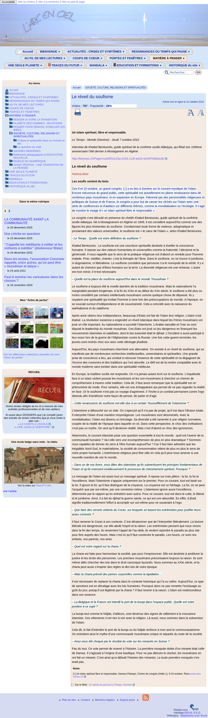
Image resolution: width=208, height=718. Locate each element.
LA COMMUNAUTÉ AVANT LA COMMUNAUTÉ (26, 221)
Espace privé (126, 700)
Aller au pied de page (73, 1)
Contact (84, 700)
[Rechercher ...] (179, 72)
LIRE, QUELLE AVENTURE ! (34, 427)
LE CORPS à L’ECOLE (34, 424)
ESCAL (188, 712)
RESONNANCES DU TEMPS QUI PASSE (160, 52)
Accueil (25, 52)
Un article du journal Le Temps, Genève (110, 684)
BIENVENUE (49, 52)
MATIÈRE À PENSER (168, 58)
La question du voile (29, 146)
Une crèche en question (22, 233)
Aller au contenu (26, 1)
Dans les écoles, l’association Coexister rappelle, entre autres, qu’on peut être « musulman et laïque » (34, 262)
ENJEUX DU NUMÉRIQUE (29, 161)
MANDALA (97, 65)
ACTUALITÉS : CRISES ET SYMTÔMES (95, 52)
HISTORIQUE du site (184, 65)
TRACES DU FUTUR (65, 65)
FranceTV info (43, 485)
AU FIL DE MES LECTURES (44, 58)
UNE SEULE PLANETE (24, 65)
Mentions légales (103, 700)
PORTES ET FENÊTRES (127, 58)
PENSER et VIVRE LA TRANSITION (35, 119)
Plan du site (67, 700)
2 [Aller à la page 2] (9, 211)
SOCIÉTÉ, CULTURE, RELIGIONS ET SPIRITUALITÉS (115, 87)
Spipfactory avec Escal (193, 715)
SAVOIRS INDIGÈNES (27, 151)
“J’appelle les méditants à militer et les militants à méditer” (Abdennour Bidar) (33, 246)
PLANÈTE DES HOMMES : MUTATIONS (37, 123)
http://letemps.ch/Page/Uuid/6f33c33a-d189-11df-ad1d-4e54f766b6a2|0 (118, 158)
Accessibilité (8, 2)
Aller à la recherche (48, 1)
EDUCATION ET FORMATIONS (137, 65)
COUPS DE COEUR (87, 58)
